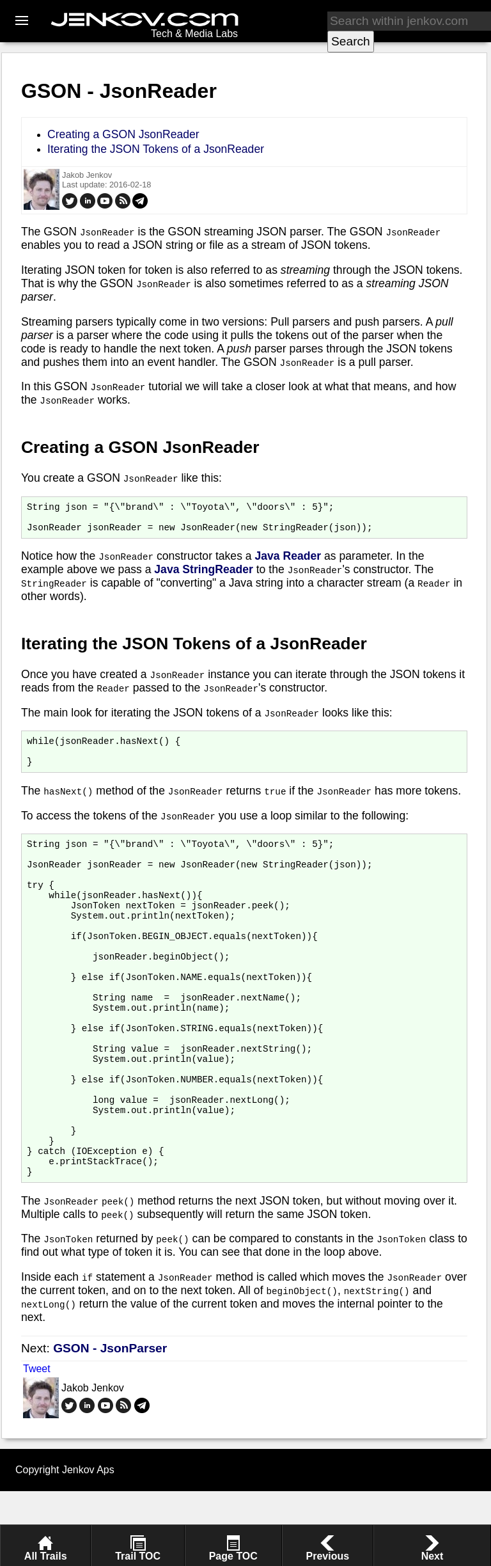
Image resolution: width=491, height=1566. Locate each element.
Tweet (37, 1443)
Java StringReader (203, 575)
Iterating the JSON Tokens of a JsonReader (155, 149)
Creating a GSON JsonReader (123, 134)
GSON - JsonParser (110, 1423)
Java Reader (287, 561)
